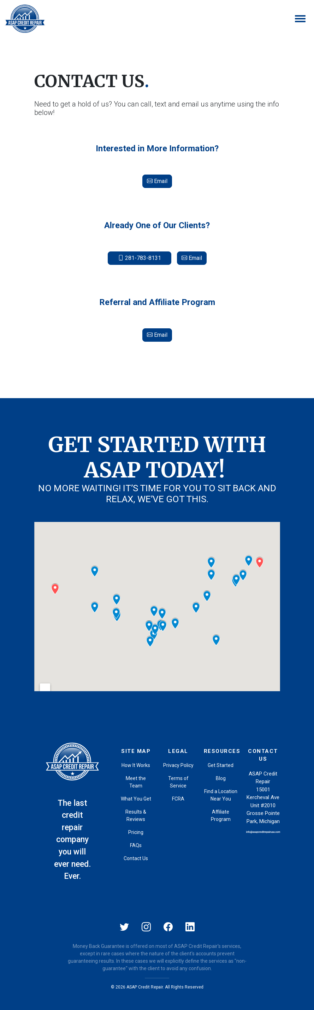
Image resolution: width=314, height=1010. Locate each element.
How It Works (136, 765)
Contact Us (136, 858)
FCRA (178, 799)
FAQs (136, 845)
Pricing (135, 832)
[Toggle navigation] (300, 19)
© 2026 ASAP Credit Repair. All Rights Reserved (157, 987)
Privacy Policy (178, 765)
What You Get (136, 799)
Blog (221, 778)
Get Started (220, 765)
